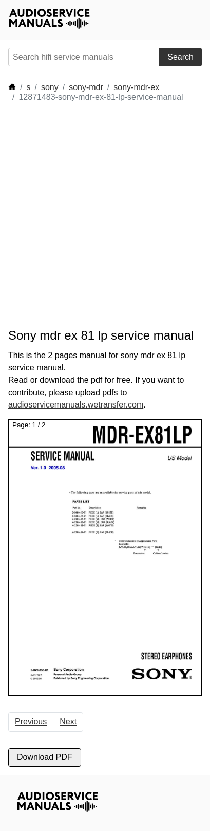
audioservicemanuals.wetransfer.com (75, 404)
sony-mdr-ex (136, 87)
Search (180, 56)
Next (68, 721)
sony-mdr (86, 87)
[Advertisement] (105, 215)
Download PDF (44, 757)
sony (50, 87)
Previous (31, 721)
